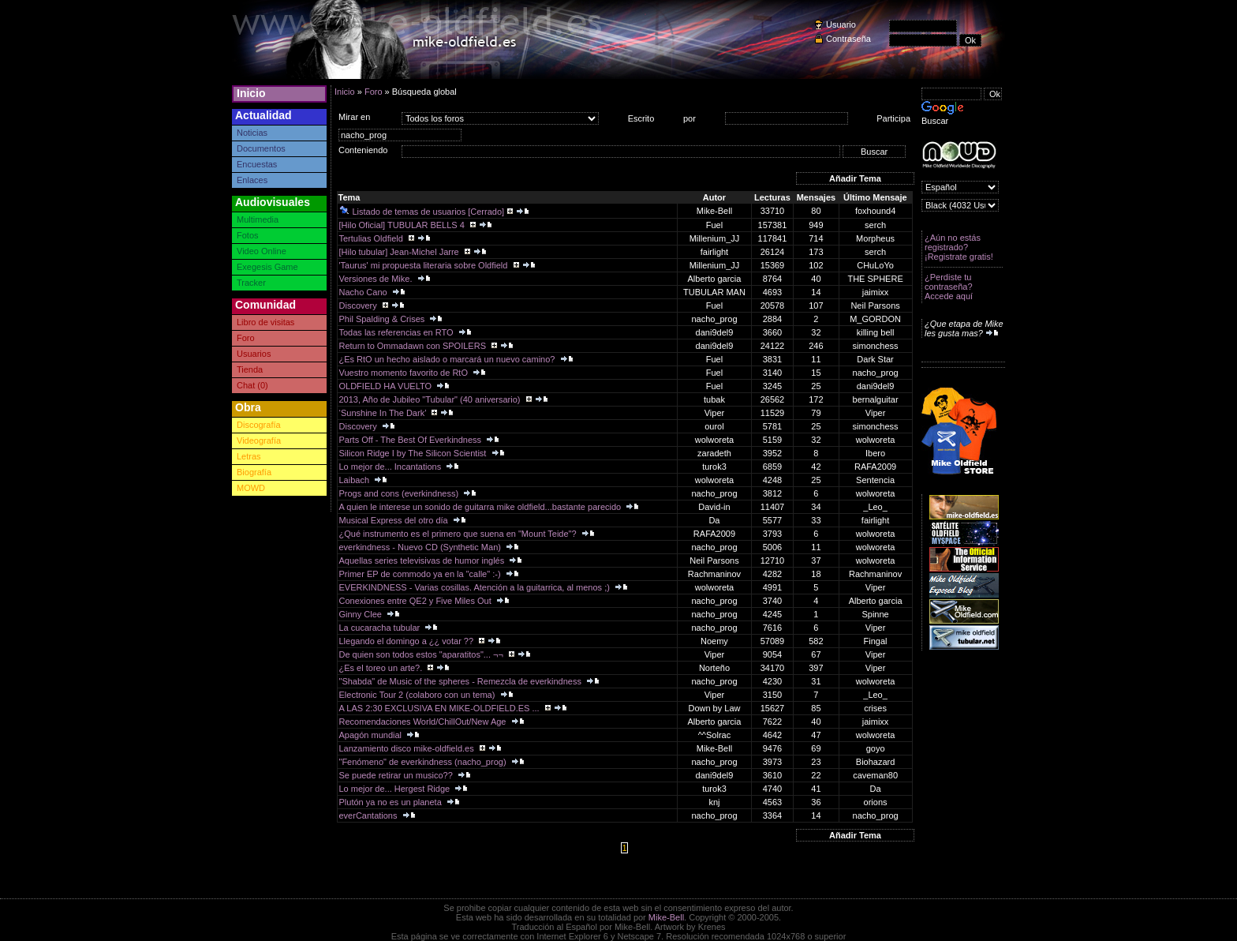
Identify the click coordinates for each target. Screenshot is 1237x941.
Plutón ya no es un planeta (391, 802)
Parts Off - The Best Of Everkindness (411, 439)
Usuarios (254, 353)
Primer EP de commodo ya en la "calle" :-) (421, 574)
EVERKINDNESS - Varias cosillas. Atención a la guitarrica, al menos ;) (475, 587)
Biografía (254, 472)
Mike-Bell (666, 917)
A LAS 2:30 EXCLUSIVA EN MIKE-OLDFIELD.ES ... (440, 708)
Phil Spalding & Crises (383, 319)
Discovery (359, 305)
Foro (246, 338)
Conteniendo (362, 150)
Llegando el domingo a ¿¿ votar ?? (407, 641)
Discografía (259, 424)
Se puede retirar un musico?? (397, 775)
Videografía (259, 440)
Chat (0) (252, 385)
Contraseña (848, 38)
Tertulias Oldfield (372, 238)
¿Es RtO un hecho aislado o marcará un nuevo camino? (448, 359)
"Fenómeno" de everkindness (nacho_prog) (424, 762)
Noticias (252, 132)
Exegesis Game (267, 267)
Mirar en (354, 117)
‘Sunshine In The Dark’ (384, 413)
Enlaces (252, 180)
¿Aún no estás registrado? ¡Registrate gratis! (959, 247)
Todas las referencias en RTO (397, 332)
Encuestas (257, 164)
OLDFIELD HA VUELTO (387, 386)
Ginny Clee (361, 614)
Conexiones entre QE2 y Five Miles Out (416, 600)
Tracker (251, 282)
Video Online (261, 251)
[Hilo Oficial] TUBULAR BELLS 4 (403, 225)
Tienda (250, 369)
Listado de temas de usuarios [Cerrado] (422, 211)
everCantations (369, 815)
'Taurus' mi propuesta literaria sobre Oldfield (424, 265)
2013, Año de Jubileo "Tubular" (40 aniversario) (431, 399)
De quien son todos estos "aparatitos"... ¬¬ (422, 654)
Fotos (248, 235)
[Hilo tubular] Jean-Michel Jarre (400, 252)
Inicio (251, 93)
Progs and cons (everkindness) (400, 493)
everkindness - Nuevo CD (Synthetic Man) (421, 547)
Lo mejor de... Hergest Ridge (396, 788)
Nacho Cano (364, 292)
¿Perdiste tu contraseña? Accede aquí (949, 286)
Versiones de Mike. (377, 278)
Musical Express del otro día (394, 520)
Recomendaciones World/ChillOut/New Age (424, 721)
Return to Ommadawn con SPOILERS (414, 346)
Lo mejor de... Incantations (391, 466)
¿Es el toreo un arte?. (382, 668)
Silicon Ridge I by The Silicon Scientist (414, 453)
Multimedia (257, 219)
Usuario (841, 24)
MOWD (251, 488)
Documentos (261, 148)
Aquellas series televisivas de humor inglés (423, 560)
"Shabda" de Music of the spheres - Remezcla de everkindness (461, 681)
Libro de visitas (265, 322)
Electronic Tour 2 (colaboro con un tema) (418, 694)
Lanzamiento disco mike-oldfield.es (407, 748)
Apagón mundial (372, 735)
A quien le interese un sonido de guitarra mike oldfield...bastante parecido (481, 507)
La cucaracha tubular (381, 627)
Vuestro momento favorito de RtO (405, 372)
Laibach (355, 480)
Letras (249, 456)
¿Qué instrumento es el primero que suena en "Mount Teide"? (459, 533)
